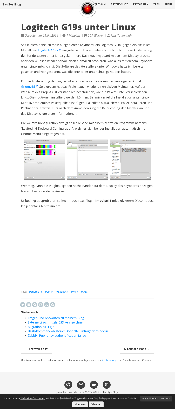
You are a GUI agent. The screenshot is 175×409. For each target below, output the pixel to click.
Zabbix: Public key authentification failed (57, 335)
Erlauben (96, 404)
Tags (156, 7)
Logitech (63, 291)
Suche (168, 7)
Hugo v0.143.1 (48, 398)
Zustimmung (109, 360)
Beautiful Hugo (91, 398)
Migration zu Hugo (41, 327)
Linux (50, 291)
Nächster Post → (137, 349)
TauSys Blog (12, 8)
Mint (75, 291)
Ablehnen (80, 404)
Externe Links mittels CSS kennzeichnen (56, 322)
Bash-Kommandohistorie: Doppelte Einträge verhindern (68, 331)
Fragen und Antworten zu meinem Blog (56, 318)
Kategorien (140, 7)
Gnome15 (28, 86)
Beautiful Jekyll (126, 398)
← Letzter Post (36, 349)
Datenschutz (119, 7)
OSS (85, 291)
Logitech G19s (48, 50)
